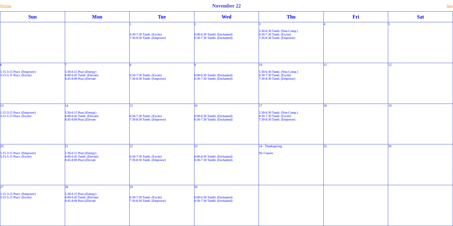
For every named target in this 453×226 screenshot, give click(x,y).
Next (450, 6)
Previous (5, 6)
